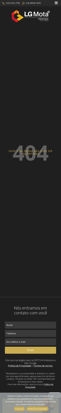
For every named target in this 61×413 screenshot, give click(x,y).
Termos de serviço (43, 365)
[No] (57, 402)
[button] (11, 3)
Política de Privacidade (19, 365)
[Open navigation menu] (56, 3)
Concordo (19, 409)
